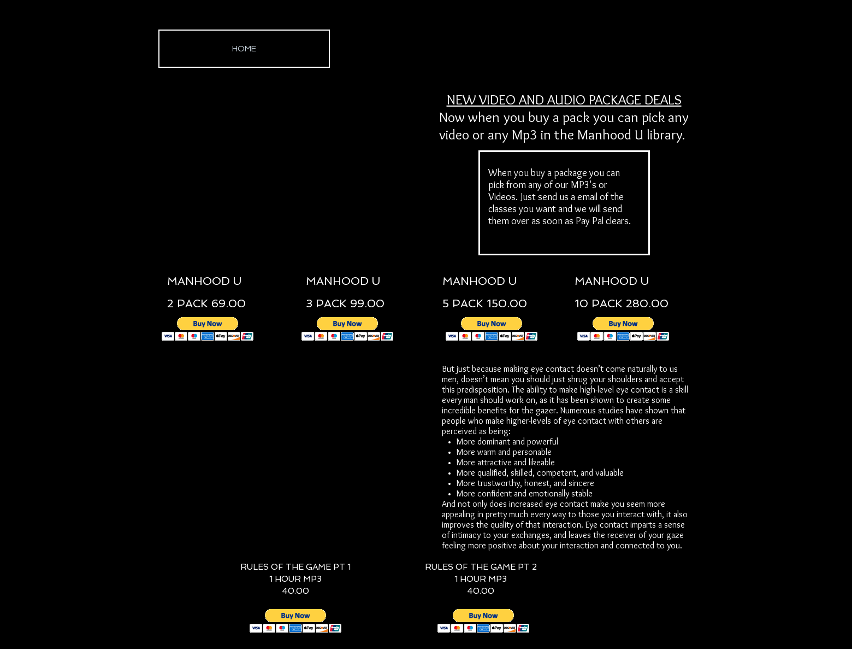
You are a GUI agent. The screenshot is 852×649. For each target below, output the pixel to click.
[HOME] (244, 49)
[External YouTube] (292, 166)
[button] (208, 329)
